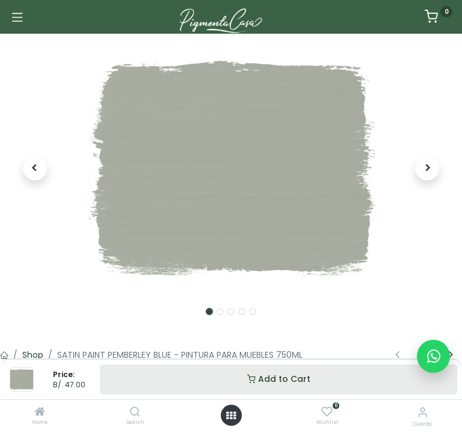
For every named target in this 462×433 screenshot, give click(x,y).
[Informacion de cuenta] (422, 412)
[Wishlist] (326, 412)
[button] (34, 168)
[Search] (135, 413)
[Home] (39, 413)
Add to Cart (278, 379)
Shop (32, 355)
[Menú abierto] (231, 415)
